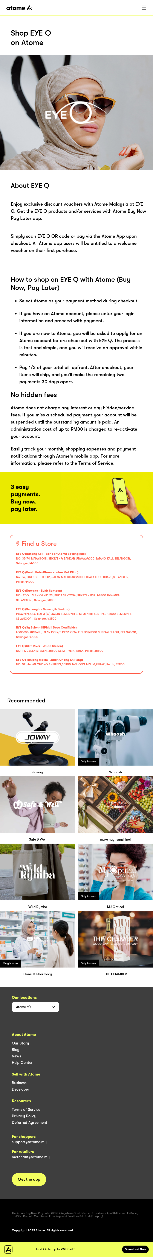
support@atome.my (29, 1142)
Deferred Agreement (29, 1122)
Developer (20, 1089)
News (16, 1056)
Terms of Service (26, 1109)
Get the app (29, 1179)
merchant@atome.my (31, 1157)
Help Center (22, 1062)
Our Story (20, 1043)
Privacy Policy (24, 1116)
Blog (16, 1050)
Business (19, 1083)
